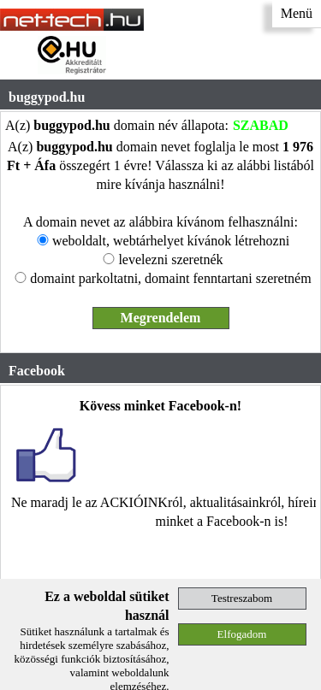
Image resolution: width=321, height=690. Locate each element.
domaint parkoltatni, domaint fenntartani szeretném (170, 278)
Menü (296, 13)
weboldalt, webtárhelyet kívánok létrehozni (170, 240)
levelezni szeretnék (170, 259)
